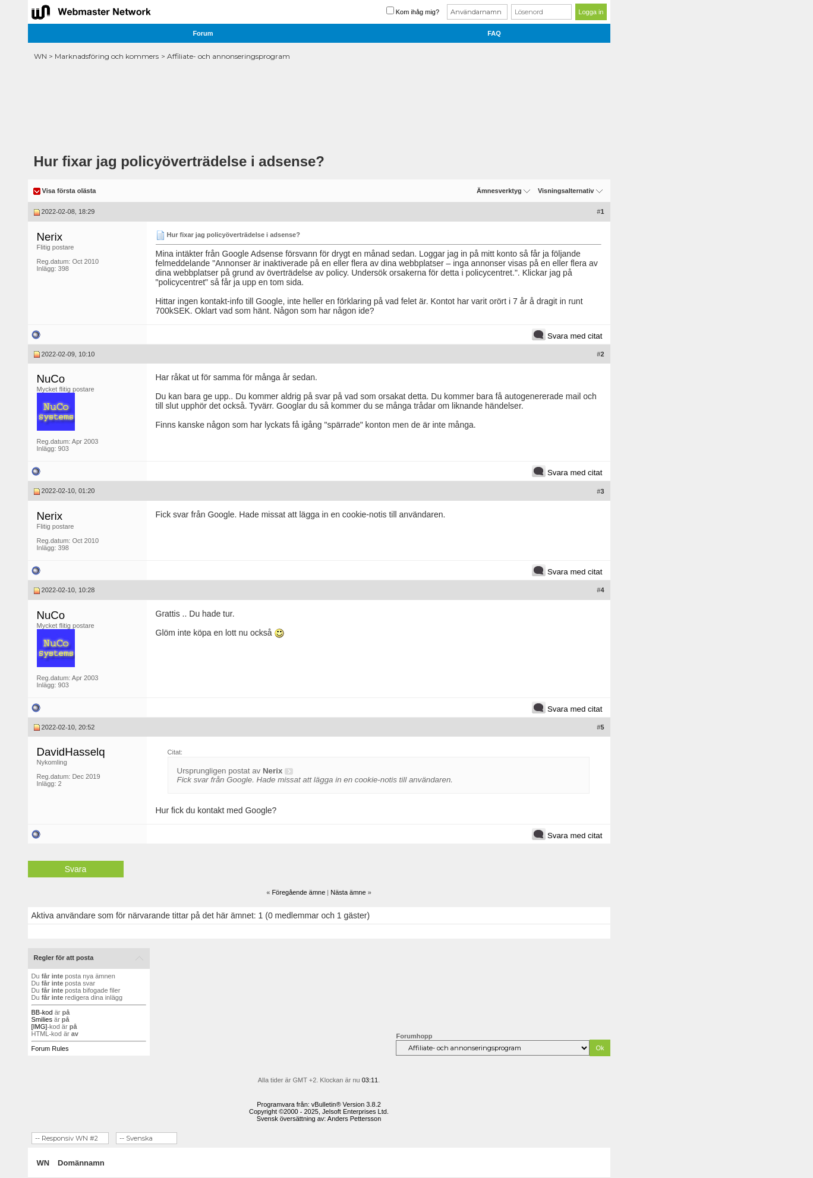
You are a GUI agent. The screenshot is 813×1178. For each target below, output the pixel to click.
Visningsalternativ (566, 190)
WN (40, 56)
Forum (203, 33)
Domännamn (81, 1162)
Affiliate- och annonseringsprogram (228, 56)
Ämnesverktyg (499, 190)
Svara (76, 869)
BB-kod (42, 1012)
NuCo (51, 378)
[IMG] (39, 1026)
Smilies (41, 1019)
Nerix (50, 236)
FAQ (494, 33)
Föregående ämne (298, 892)
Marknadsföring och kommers (107, 56)
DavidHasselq (71, 752)
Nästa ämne (347, 892)
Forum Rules (50, 1048)
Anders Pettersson (354, 1118)
